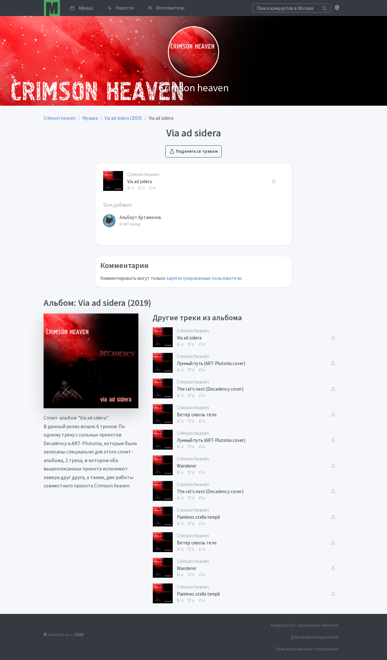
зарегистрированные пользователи (204, 278)
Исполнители (166, 8)
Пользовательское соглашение (307, 649)
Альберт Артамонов (140, 217)
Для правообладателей (314, 637)
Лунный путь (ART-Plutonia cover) (211, 363)
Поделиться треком (193, 151)
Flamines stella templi (198, 517)
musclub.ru (58, 634)
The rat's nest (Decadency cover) (210, 389)
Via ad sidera (139, 181)
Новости (120, 8)
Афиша (81, 8)
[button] (337, 8)
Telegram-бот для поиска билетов (304, 625)
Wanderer (186, 466)
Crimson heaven (143, 174)
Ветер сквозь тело (197, 414)
